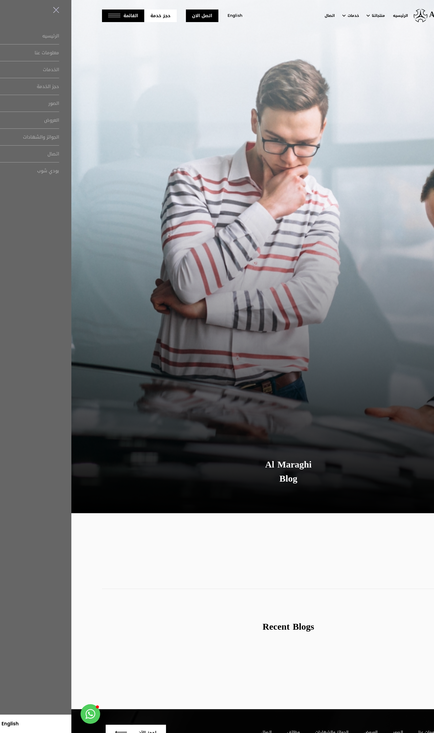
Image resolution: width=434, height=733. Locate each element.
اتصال (258, 15)
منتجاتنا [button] (307, 15)
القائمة (52, 16)
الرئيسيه (329, 15)
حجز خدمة (89, 16)
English (163, 15)
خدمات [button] (282, 15)
